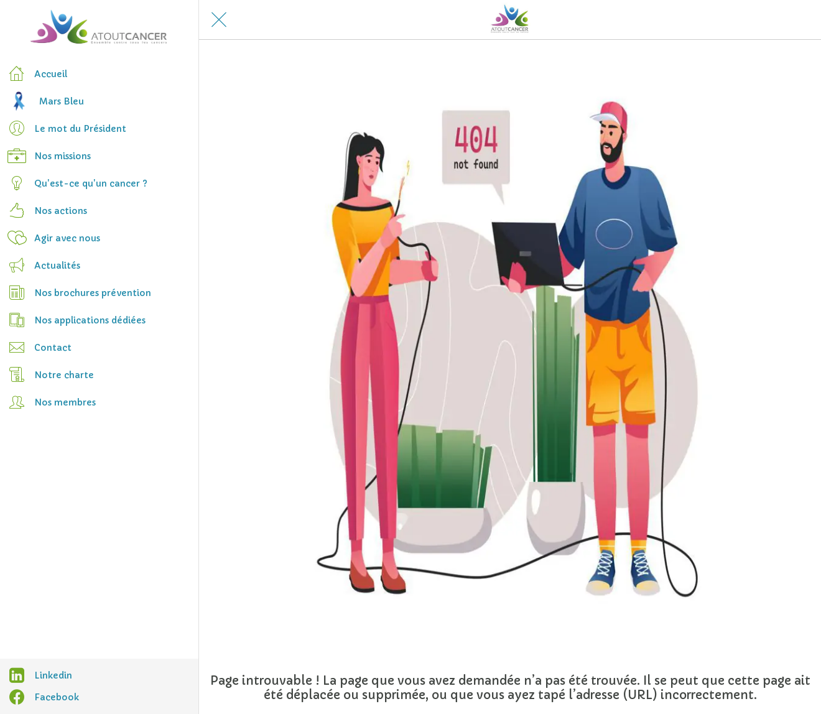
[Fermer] (218, 19)
